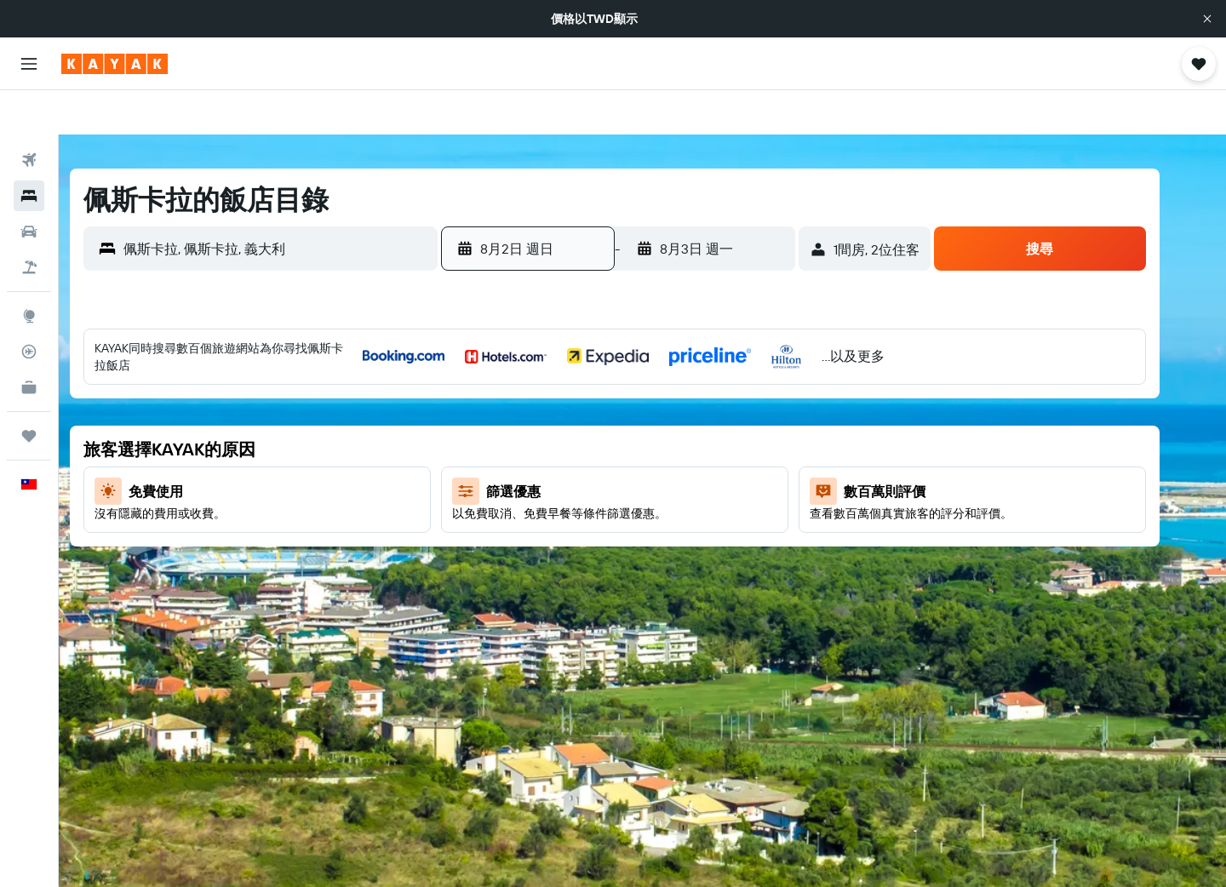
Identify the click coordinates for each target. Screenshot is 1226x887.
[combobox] (304, 204)
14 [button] (711, 445)
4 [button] (589, 404)
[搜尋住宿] (29, 151)
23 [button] (506, 526)
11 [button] (588, 445)
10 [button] (548, 445)
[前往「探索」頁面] (29, 272)
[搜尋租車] (29, 187)
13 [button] (670, 445)
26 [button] (629, 526)
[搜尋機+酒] (29, 223)
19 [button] (629, 486)
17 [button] (547, 486)
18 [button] (588, 486)
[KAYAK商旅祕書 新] (29, 343)
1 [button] (751, 363)
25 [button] (588, 526)
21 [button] (711, 486)
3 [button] (548, 404)
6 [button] (670, 404)
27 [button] (670, 526)
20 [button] (670, 486)
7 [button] (711, 404)
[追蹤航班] (29, 307)
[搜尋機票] (29, 116)
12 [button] (629, 445)
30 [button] (506, 567)
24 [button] (547, 526)
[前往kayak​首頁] (114, 64)
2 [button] (507, 404)
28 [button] (711, 526)
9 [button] (507, 445)
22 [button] (751, 486)
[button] (1207, 18)
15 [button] (752, 445)
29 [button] (751, 526)
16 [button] (507, 486)
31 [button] (547, 567)
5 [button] (629, 404)
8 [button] (752, 404)
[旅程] (29, 392)
